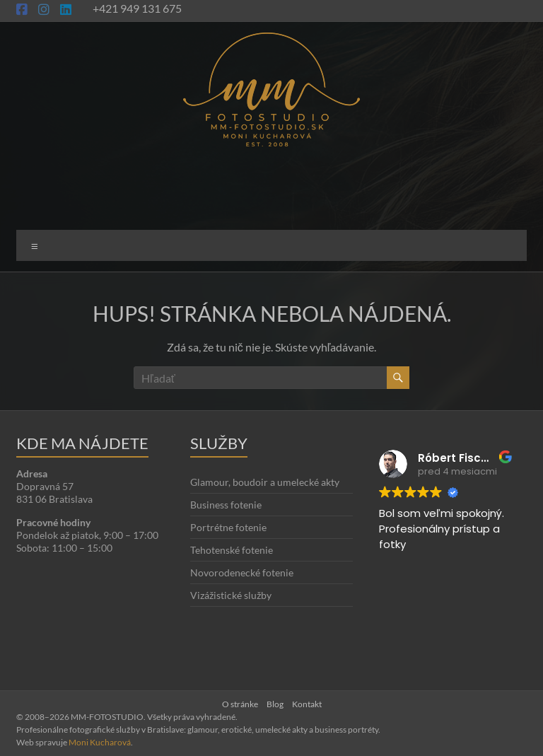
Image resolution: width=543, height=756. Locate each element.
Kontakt (307, 704)
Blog (275, 704)
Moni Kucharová (100, 742)
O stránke (240, 704)
